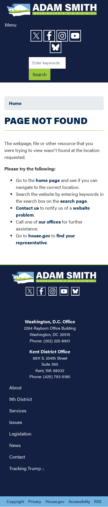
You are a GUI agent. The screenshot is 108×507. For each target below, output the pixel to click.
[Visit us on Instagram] (62, 36)
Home (15, 103)
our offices (50, 221)
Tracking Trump (27, 468)
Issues (15, 422)
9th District (20, 399)
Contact (17, 456)
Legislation (20, 433)
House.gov (55, 501)
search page (73, 201)
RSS (97, 501)
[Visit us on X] (37, 36)
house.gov (39, 235)
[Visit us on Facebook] (49, 36)
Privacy (34, 501)
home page (48, 180)
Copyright (15, 501)
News (15, 445)
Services (17, 410)
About (15, 387)
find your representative (45, 239)
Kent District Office (49, 351)
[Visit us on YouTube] (75, 36)
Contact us (27, 207)
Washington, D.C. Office (50, 321)
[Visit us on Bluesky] (56, 47)
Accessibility (79, 501)
